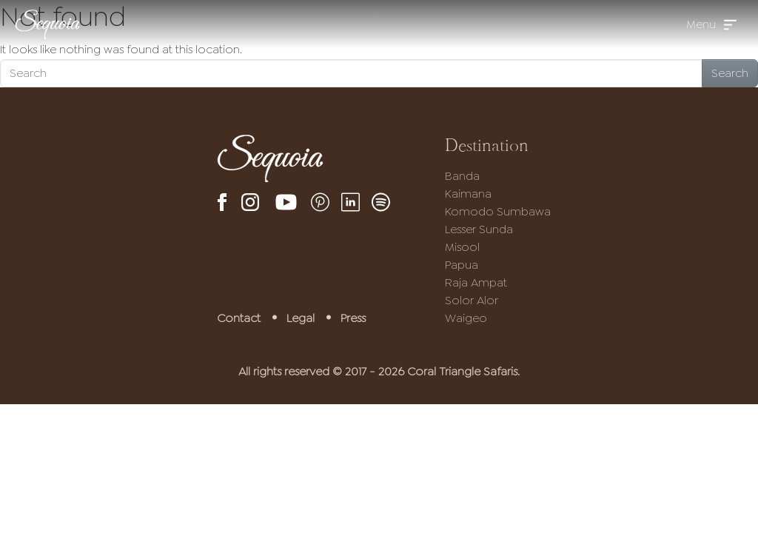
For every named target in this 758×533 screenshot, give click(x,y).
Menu (701, 24)
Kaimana (468, 193)
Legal (300, 318)
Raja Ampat (476, 282)
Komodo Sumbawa (498, 211)
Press (353, 318)
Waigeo (466, 318)
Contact (239, 318)
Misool (462, 247)
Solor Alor (471, 300)
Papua (461, 264)
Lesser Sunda (479, 229)
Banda (462, 176)
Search (729, 73)
